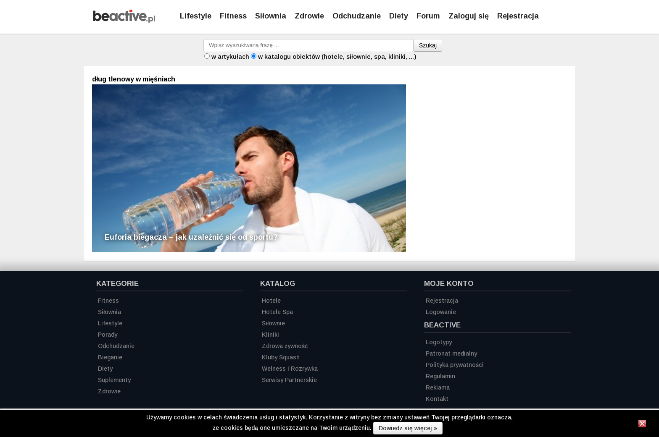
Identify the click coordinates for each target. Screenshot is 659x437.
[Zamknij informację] (642, 425)
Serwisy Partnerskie (289, 380)
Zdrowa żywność (285, 346)
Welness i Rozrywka (290, 368)
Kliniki (270, 334)
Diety (398, 16)
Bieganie (110, 357)
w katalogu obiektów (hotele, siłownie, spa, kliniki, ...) (337, 56)
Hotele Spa (277, 312)
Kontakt (437, 398)
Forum (428, 16)
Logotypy (439, 342)
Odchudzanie (356, 16)
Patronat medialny (451, 353)
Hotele (271, 300)
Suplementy (114, 380)
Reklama (438, 387)
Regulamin (440, 376)
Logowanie (441, 312)
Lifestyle (195, 16)
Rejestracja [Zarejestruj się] (518, 16)
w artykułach (230, 56)
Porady (107, 334)
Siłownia (270, 16)
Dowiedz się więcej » (408, 428)
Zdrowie (309, 16)
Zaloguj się (468, 16)
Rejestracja (442, 300)
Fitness (233, 16)
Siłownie (273, 323)
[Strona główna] (124, 20)
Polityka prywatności (455, 364)
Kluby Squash (281, 357)
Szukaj (428, 45)
